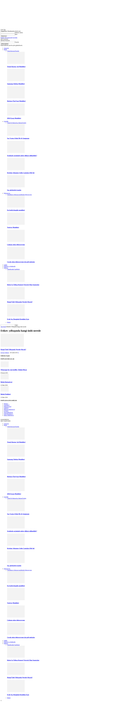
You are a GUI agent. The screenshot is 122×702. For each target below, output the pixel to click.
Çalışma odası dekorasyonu (16, 244)
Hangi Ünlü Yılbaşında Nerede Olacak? (20, 302)
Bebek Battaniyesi (6, 382)
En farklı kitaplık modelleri (16, 210)
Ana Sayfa (3, 326)
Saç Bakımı (19, 123)
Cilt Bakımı (13, 123)
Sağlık (5, 265)
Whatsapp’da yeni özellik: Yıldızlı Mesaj (14, 370)
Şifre (16, 34)
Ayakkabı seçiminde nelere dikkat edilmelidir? (22, 155)
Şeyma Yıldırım (5, 352)
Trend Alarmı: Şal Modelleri (16, 66)
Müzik (18, 269)
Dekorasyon (7, 193)
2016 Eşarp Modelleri (14, 118)
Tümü (8, 51)
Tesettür (17, 51)
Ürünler (24, 123)
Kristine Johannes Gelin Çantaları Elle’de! (21, 173)
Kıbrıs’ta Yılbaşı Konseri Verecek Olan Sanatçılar (23, 285)
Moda (5, 49)
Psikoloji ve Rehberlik (9, 266)
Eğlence (6, 268)
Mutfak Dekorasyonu (26, 194)
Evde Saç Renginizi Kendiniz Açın (18, 319)
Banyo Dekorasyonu (15, 194)
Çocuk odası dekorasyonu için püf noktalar (21, 262)
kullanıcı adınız (19, 32)
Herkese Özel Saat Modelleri (16, 101)
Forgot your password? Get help (9, 37)
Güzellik (6, 121)
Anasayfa (6, 48)
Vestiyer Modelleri (13, 227)
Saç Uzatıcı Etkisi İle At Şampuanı (18, 138)
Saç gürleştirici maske (14, 190)
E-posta (17, 42)
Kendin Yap (13, 269)
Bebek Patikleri (6, 394)
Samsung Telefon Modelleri (16, 84)
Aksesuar (12, 51)
